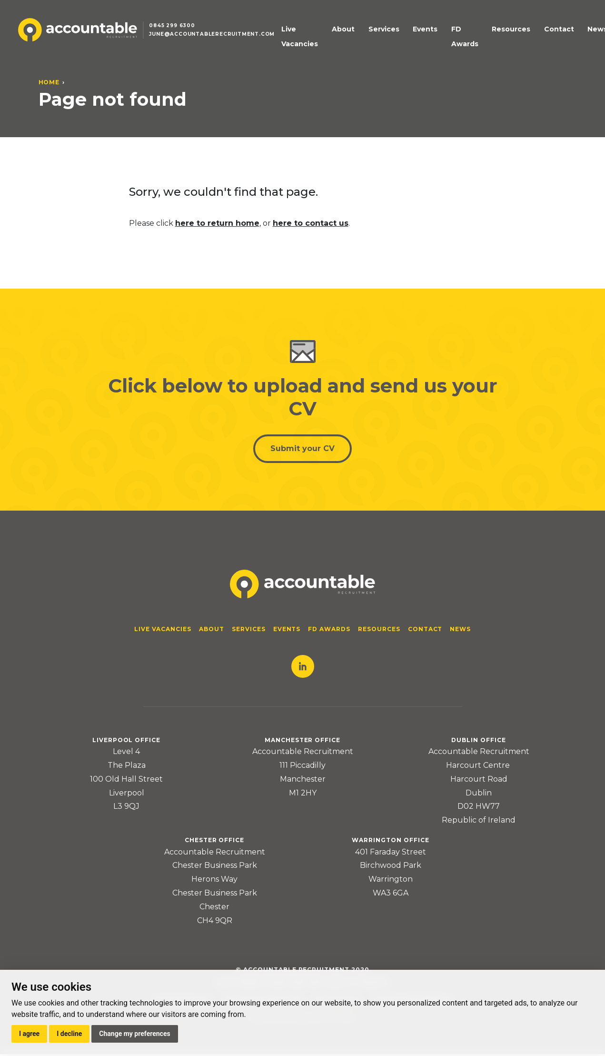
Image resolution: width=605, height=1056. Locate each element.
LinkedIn (302, 668)
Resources (495, 34)
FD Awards (449, 41)
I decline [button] (69, 1033)
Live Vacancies (302, 41)
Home (49, 82)
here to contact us (310, 223)
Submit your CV (302, 449)
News (568, 34)
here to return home (217, 223)
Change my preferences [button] (134, 1033)
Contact (536, 34)
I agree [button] (29, 1033)
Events (416, 34)
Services (382, 34)
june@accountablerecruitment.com (218, 40)
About (348, 34)
